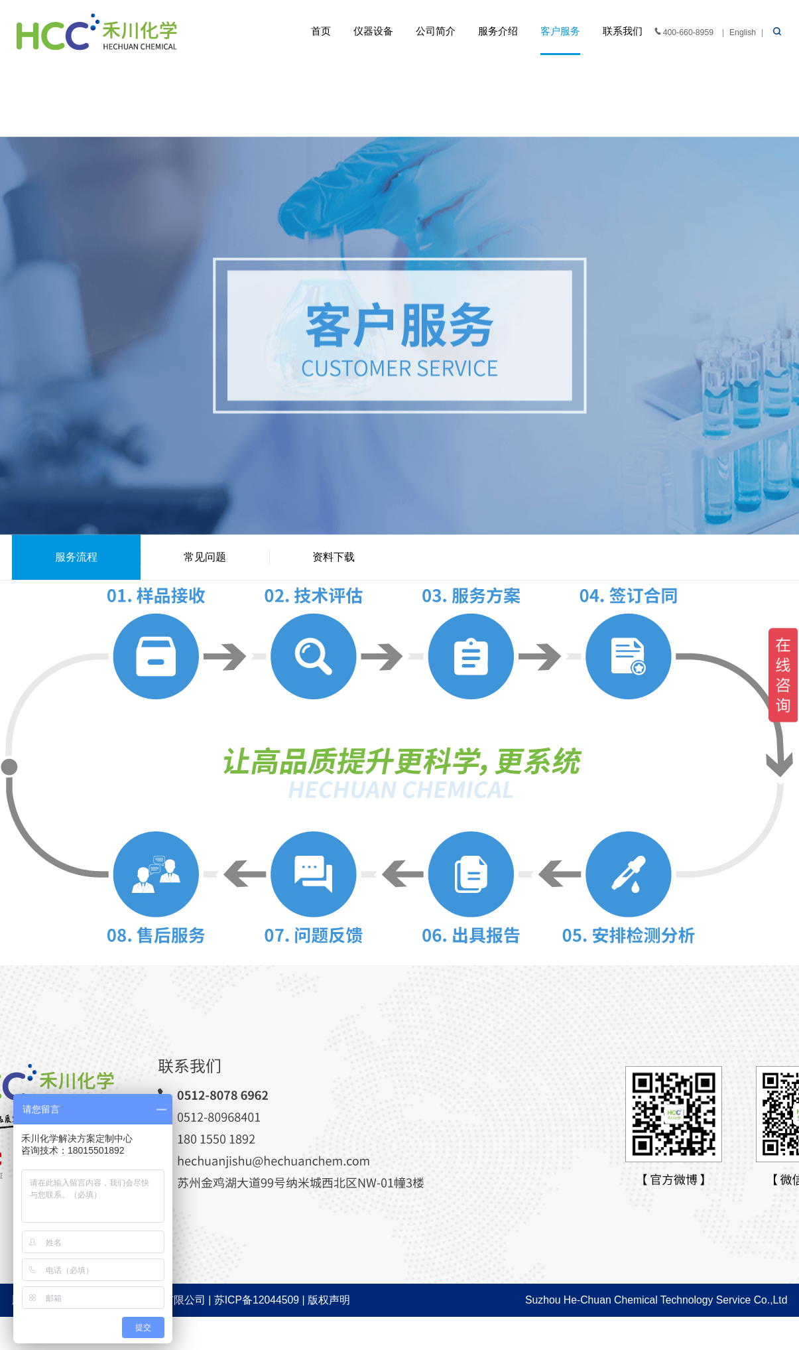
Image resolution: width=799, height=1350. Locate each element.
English (742, 32)
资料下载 (333, 557)
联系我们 (623, 31)
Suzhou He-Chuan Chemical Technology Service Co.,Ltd (656, 1300)
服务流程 (76, 557)
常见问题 (205, 557)
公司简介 (436, 31)
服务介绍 (498, 31)
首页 (321, 31)
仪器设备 (373, 31)
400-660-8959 (682, 31)
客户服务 (560, 31)
